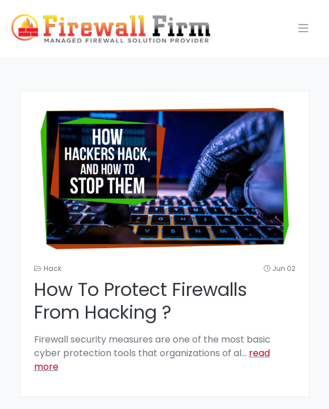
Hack (52, 268)
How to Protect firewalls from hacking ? (140, 300)
